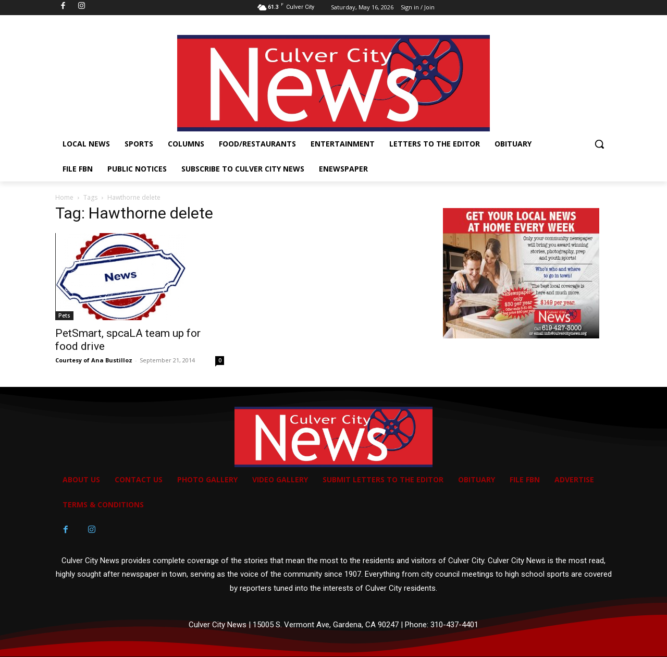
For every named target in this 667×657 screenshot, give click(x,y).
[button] (599, 143)
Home (64, 197)
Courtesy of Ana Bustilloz (93, 360)
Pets (64, 315)
